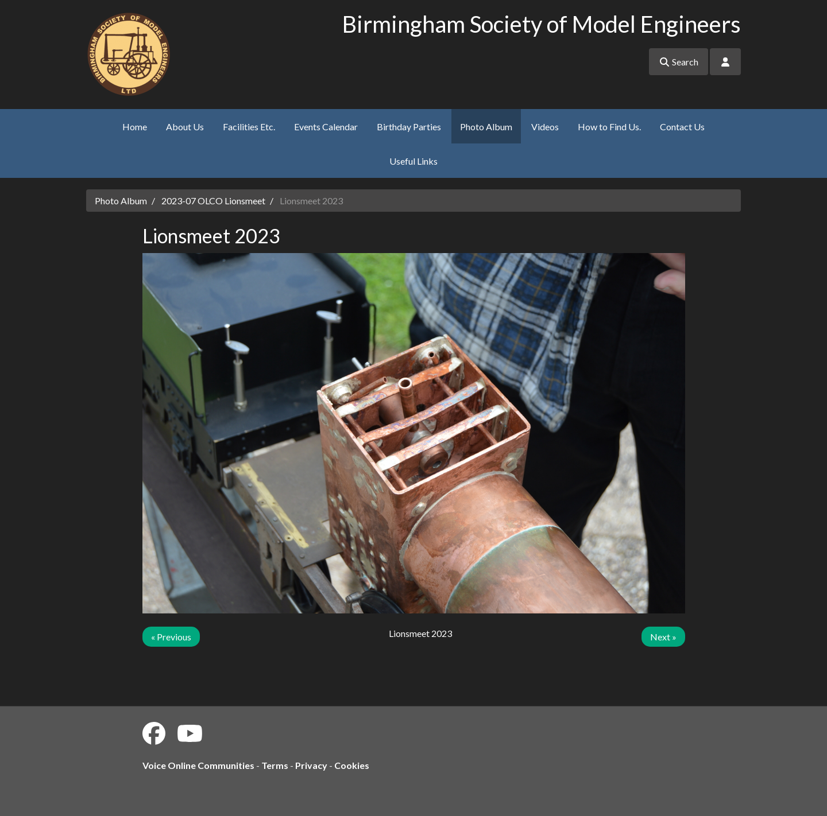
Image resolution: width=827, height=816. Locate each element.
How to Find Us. (609, 126)
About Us (185, 126)
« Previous (171, 636)
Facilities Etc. (249, 126)
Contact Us (682, 126)
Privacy (311, 765)
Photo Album (486, 126)
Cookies (351, 765)
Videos (545, 126)
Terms (274, 765)
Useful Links (413, 161)
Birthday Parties (409, 126)
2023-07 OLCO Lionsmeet (213, 200)
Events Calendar (326, 126)
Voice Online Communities (198, 765)
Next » (663, 636)
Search (678, 61)
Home (134, 126)
